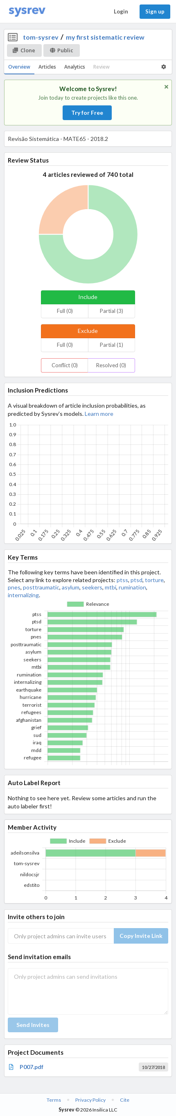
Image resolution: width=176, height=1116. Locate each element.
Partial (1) (111, 344)
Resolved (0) (111, 365)
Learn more (99, 413)
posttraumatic (41, 587)
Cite (124, 1100)
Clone (24, 50)
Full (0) (65, 311)
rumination (132, 587)
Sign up (155, 11)
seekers (92, 587)
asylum (70, 587)
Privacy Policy (90, 1100)
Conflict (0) (65, 365)
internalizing (23, 594)
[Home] (27, 11)
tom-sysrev (41, 37)
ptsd (136, 579)
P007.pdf (31, 1066)
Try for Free (87, 112)
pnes (14, 587)
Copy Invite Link (141, 935)
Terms (54, 1100)
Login (121, 11)
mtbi (110, 587)
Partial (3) (111, 311)
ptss (122, 579)
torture (154, 579)
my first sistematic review (105, 37)
